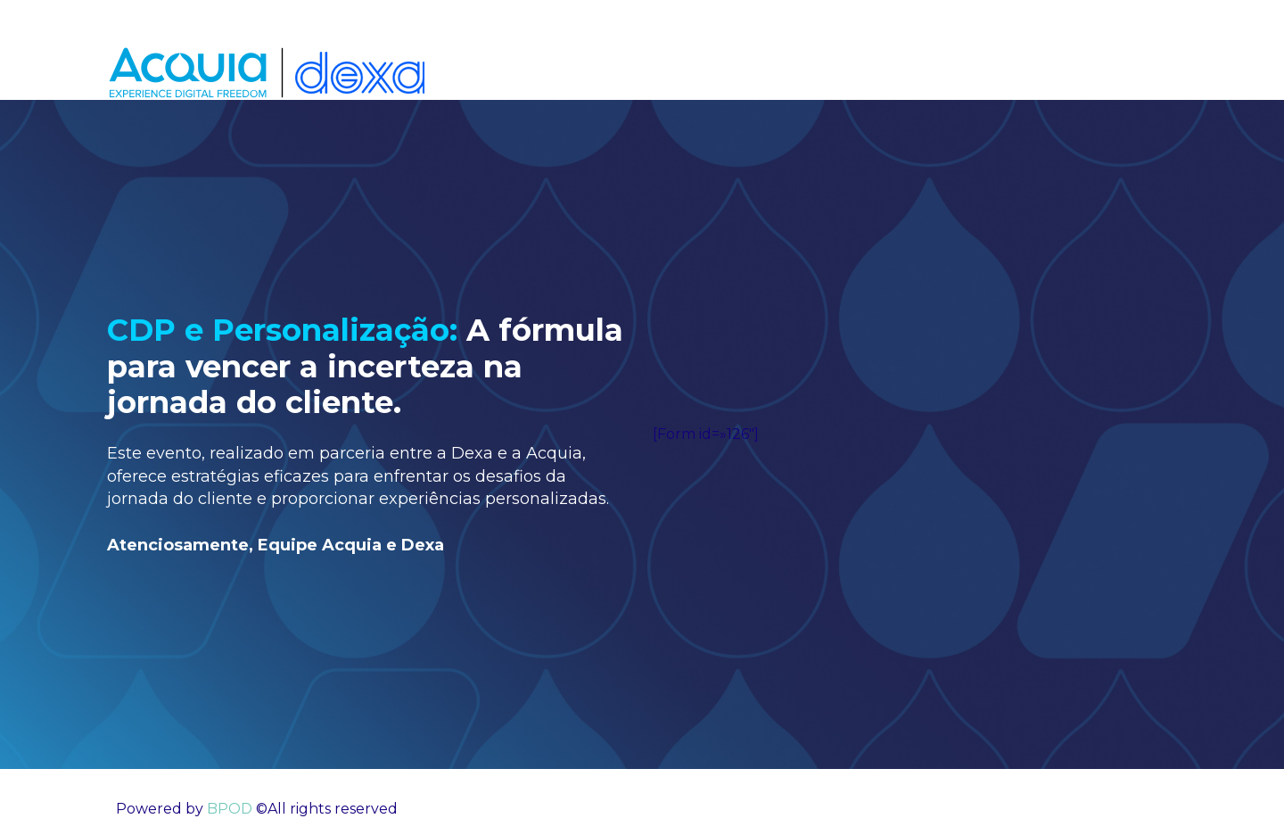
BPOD (227, 808)
